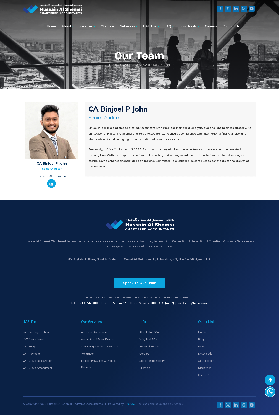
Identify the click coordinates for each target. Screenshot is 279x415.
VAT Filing (29, 346)
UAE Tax (149, 26)
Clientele (107, 26)
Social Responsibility (152, 360)
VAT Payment (31, 353)
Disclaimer (204, 368)
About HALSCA (149, 332)
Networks (127, 26)
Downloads (188, 26)
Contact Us (231, 26)
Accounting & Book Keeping (98, 339)
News (201, 346)
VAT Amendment (33, 339)
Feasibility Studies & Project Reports (98, 364)
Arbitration (87, 353)
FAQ (168, 26)
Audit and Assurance (94, 332)
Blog (201, 339)
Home (51, 26)
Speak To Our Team (139, 282)
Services (86, 26)
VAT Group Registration (37, 360)
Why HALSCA (148, 339)
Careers (211, 26)
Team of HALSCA (151, 346)
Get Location (206, 360)
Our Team (130, 64)
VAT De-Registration (36, 332)
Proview (130, 404)
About (66, 26)
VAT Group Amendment (37, 368)
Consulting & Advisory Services (100, 346)
